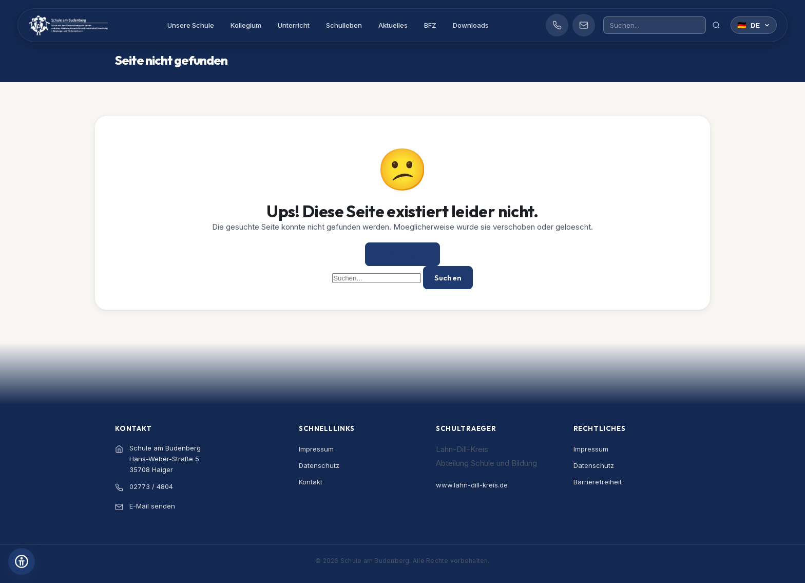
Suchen (448, 277)
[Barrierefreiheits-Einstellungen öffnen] (21, 561)
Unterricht (300, 27)
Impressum (316, 447)
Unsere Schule (197, 27)
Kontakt (310, 480)
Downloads (477, 27)
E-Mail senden (152, 504)
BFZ (437, 27)
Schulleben (351, 27)
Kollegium (252, 27)
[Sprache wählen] (752, 26)
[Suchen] (714, 27)
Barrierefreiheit (597, 480)
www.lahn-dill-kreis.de (472, 483)
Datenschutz (319, 464)
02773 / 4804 (151, 485)
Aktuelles (399, 27)
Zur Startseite (402, 254)
